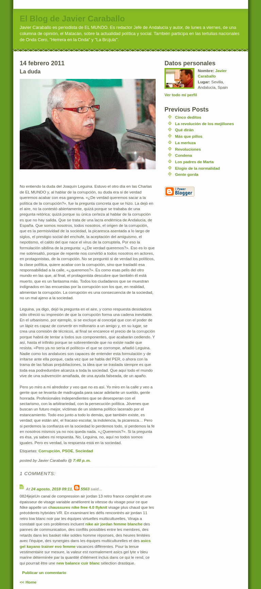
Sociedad (84, 451)
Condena (183, 155)
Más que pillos (189, 136)
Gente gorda (186, 174)
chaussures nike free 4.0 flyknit (77, 507)
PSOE (67, 451)
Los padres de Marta (194, 161)
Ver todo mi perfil (180, 94)
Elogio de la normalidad (197, 168)
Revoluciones (188, 149)
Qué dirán (184, 130)
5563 (85, 489)
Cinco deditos (188, 117)
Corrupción (49, 451)
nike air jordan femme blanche (113, 524)
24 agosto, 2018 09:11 (51, 489)
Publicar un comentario (44, 572)
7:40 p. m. (82, 460)
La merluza (185, 142)
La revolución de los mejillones (204, 123)
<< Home (28, 582)
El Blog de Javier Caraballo (72, 18)
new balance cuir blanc (78, 563)
